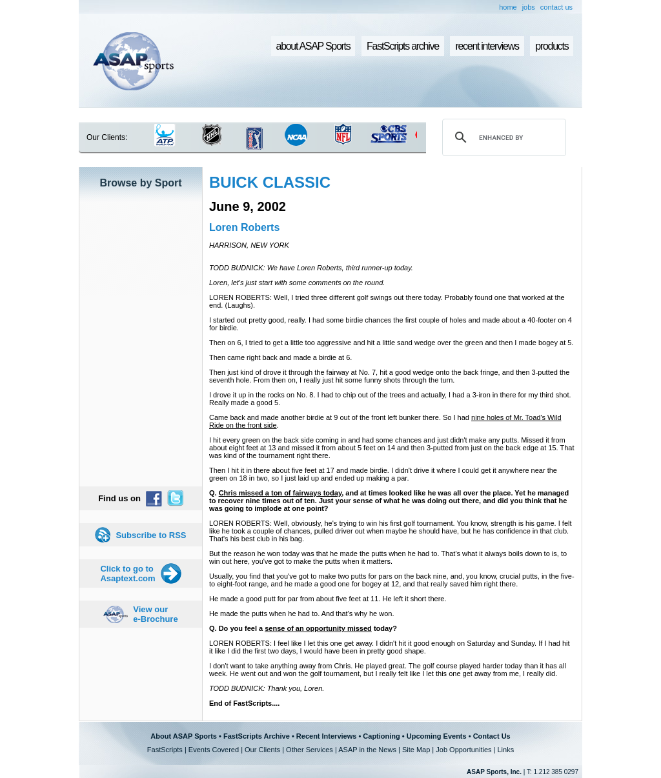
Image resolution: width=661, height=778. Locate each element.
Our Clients (262, 749)
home (508, 7)
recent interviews (486, 46)
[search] (502, 137)
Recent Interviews (326, 736)
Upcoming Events (437, 736)
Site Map (416, 749)
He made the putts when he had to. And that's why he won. (301, 613)
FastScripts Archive (256, 736)
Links (505, 749)
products (551, 46)
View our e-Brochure (155, 614)
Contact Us (492, 736)
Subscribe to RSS (151, 535)
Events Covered (213, 749)
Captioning (381, 736)
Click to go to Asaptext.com (127, 573)
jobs (528, 7)
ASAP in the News (367, 749)
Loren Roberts (244, 227)
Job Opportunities (463, 749)
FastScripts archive (403, 46)
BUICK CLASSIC (269, 182)
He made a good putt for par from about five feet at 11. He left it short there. (327, 599)
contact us (556, 7)
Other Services (309, 749)
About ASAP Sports (183, 736)
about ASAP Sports (313, 46)
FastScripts (165, 749)
